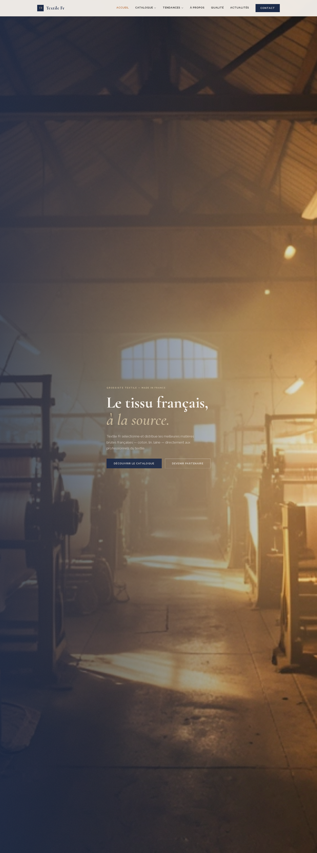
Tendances (173, 7)
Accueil (122, 7)
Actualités (239, 7)
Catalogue (145, 7)
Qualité (217, 7)
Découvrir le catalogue (134, 465)
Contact (267, 7)
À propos (197, 7)
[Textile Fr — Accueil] (50, 8)
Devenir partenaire (187, 465)
